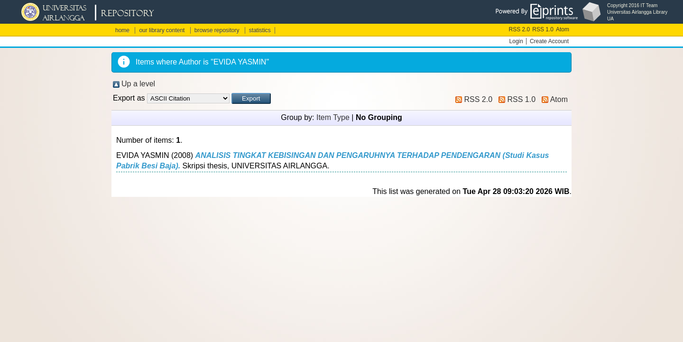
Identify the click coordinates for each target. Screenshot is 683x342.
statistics (260, 30)
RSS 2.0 (519, 29)
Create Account (549, 41)
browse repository (217, 30)
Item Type (333, 117)
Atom (562, 29)
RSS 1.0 (543, 29)
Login (516, 41)
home (122, 30)
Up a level (138, 84)
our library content (162, 30)
